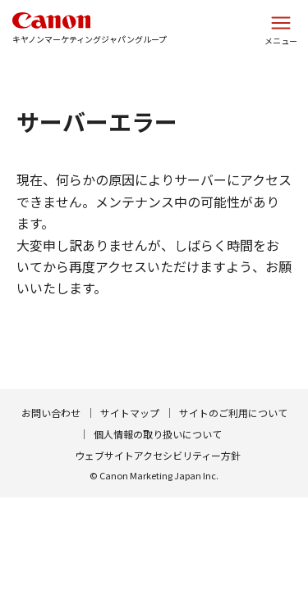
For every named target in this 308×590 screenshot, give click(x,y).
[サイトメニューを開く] (281, 29)
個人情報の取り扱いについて (158, 434)
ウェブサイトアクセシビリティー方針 (158, 455)
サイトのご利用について (233, 413)
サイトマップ (129, 413)
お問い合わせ (50, 413)
